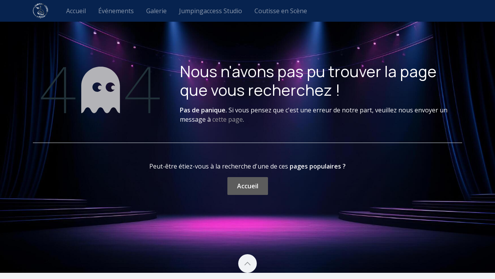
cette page (227, 119)
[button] (247, 263)
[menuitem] (76, 11)
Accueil (247, 186)
